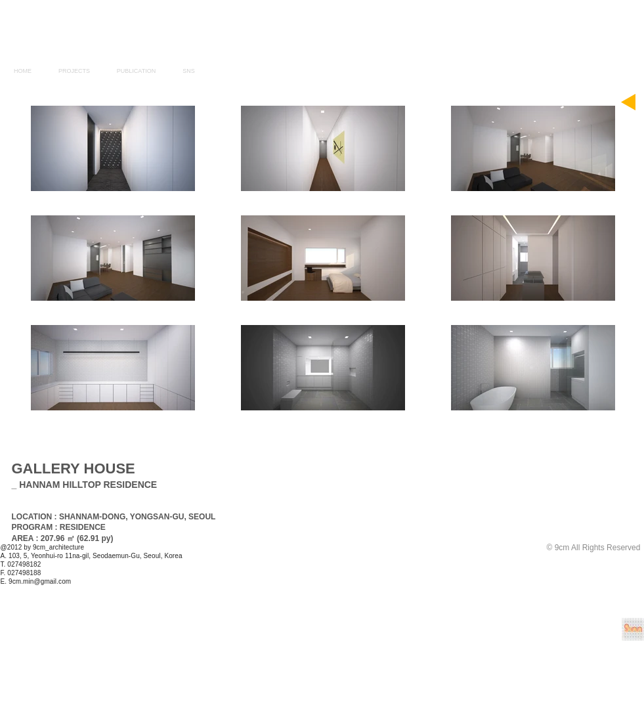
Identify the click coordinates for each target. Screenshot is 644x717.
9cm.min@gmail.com (40, 581)
